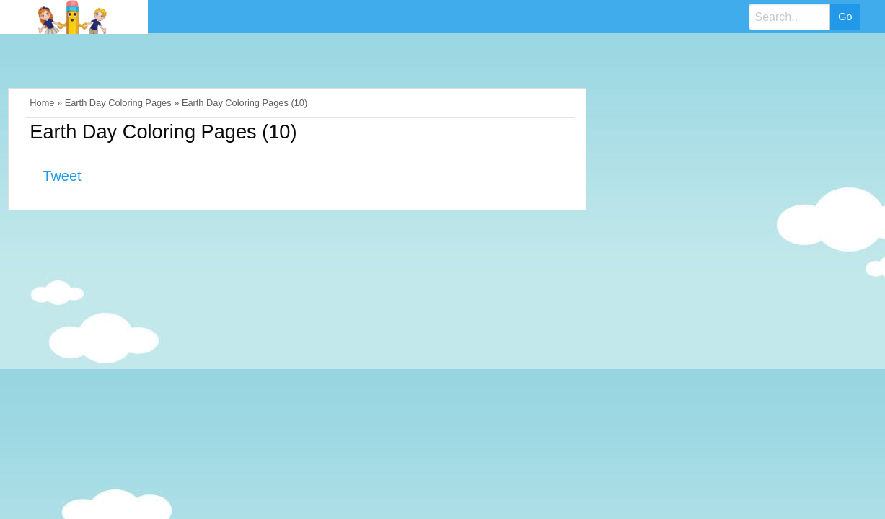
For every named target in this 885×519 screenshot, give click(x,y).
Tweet (62, 176)
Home (42, 102)
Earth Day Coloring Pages (118, 102)
